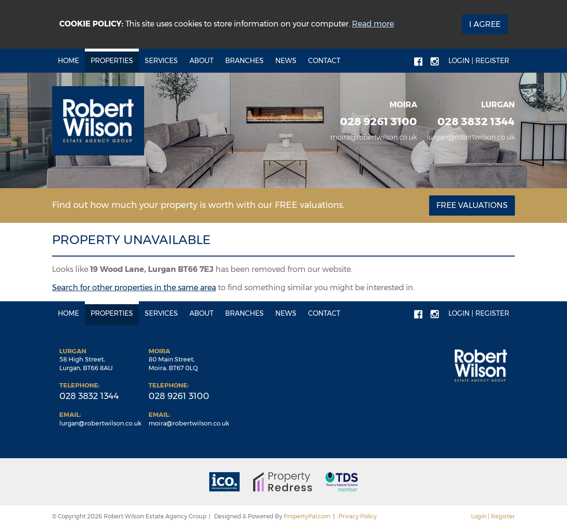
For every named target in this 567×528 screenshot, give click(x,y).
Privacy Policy (357, 516)
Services (161, 60)
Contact (324, 60)
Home (68, 60)
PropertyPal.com (307, 516)
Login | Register (478, 60)
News (286, 60)
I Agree (484, 24)
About (201, 60)
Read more (373, 23)
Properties (112, 60)
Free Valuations (472, 205)
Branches (244, 60)
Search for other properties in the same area (134, 287)
